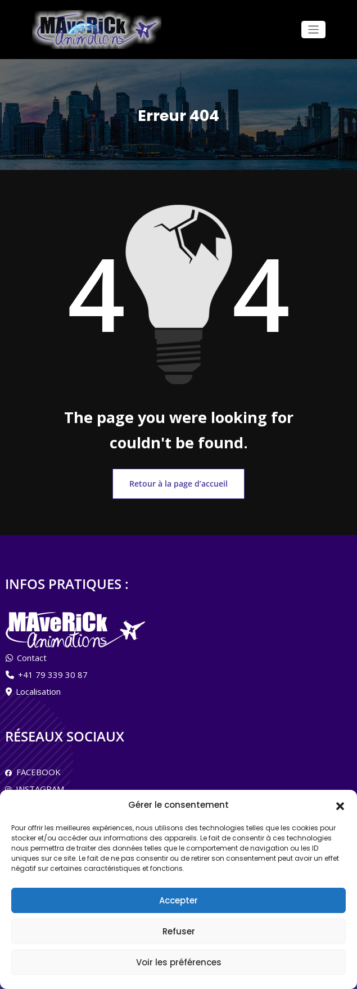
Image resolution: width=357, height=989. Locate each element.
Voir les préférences (179, 962)
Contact (32, 654)
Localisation (38, 688)
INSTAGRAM (37, 784)
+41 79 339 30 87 (53, 671)
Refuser (178, 931)
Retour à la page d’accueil (179, 481)
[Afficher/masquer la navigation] (313, 29)
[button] (340, 805)
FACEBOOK (36, 768)
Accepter (178, 900)
